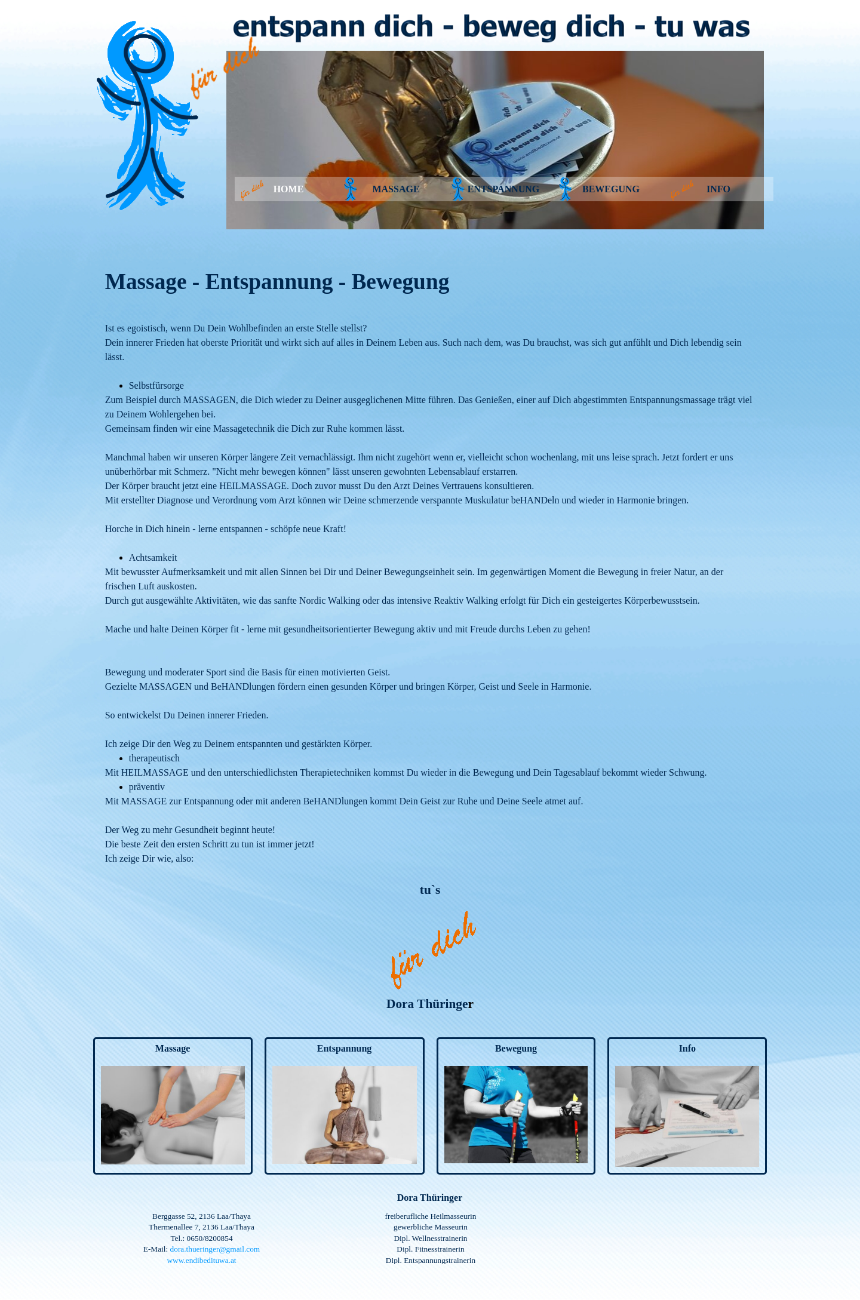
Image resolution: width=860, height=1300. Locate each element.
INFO (718, 189)
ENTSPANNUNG (504, 189)
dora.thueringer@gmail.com (215, 1248)
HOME (289, 189)
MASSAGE (395, 189)
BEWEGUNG (611, 189)
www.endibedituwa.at (201, 1260)
